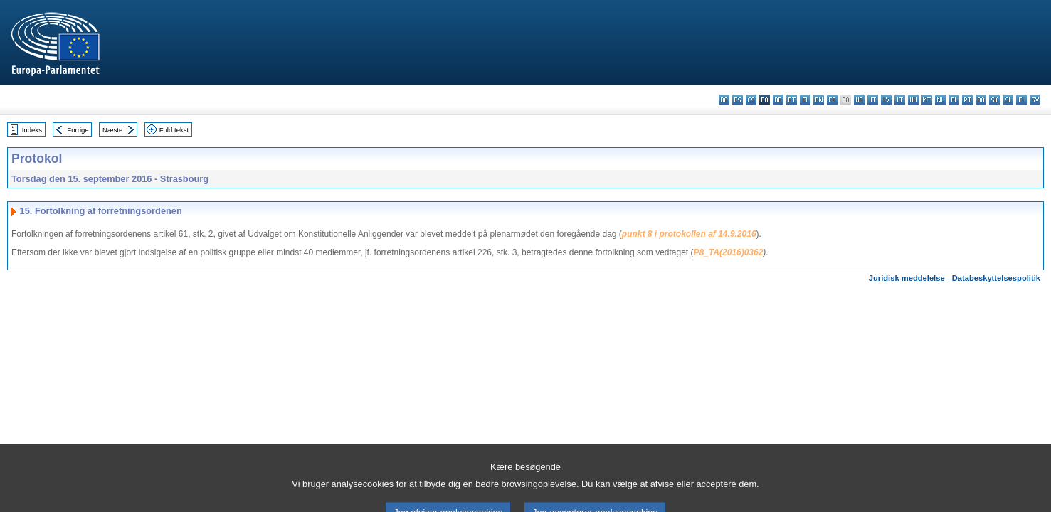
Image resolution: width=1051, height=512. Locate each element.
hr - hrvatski (859, 100)
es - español (737, 100)
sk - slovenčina (994, 100)
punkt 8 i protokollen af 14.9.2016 (689, 234)
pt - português (967, 100)
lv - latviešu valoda (886, 100)
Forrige (77, 130)
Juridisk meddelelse (907, 278)
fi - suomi (1021, 100)
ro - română (981, 100)
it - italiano (872, 100)
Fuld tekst (174, 130)
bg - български (724, 100)
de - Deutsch (778, 100)
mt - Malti (926, 100)
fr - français (832, 100)
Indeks (32, 130)
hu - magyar (913, 100)
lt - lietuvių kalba (899, 100)
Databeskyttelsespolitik (996, 278)
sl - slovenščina (1008, 100)
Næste (112, 130)
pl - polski (954, 100)
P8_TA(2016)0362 (729, 252)
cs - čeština (751, 100)
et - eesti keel (791, 100)
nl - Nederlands (940, 100)
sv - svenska (1035, 100)
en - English (818, 100)
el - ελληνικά (805, 100)
